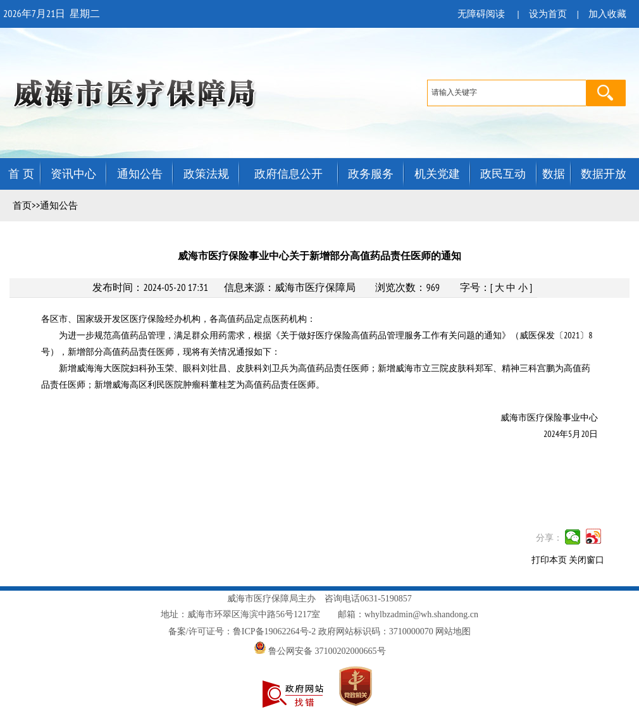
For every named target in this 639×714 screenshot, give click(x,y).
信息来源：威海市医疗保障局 (290, 287)
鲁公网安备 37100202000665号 (320, 651)
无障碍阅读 (481, 14)
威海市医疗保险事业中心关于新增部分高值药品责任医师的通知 (319, 255)
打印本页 (549, 560)
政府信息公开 (288, 174)
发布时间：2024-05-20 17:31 (150, 287)
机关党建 (437, 174)
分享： (549, 537)
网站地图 (453, 631)
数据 (553, 174)
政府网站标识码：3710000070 (375, 631)
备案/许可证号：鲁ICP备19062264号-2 (242, 631)
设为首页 (548, 14)
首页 (22, 205)
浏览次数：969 (407, 287)
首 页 (21, 174)
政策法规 (206, 174)
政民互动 (503, 174)
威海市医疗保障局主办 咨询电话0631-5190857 (319, 598)
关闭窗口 (586, 560)
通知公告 (140, 174)
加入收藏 (607, 14)
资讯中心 (73, 174)
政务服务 (371, 174)
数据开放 (603, 174)
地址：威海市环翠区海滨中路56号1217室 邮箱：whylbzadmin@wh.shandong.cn (319, 614)
